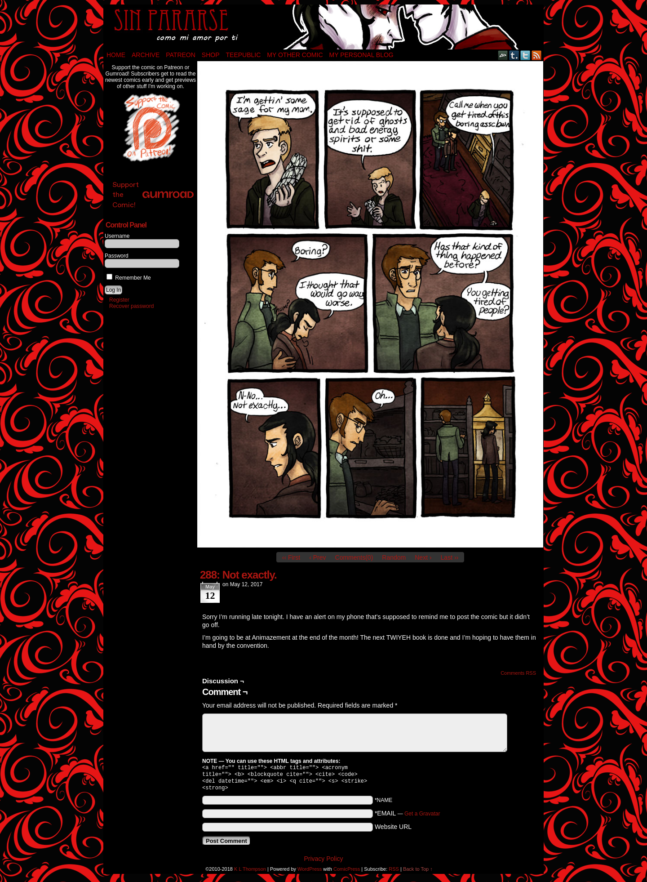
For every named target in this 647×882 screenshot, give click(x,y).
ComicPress (346, 872)
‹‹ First (291, 557)
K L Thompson (250, 872)
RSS (536, 55)
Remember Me (128, 278)
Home (115, 54)
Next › (423, 557)
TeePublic (243, 54)
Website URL (393, 830)
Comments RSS (518, 673)
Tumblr (514, 55)
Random (394, 557)
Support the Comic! (153, 194)
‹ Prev (317, 557)
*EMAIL (407, 816)
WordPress (309, 872)
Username (117, 236)
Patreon (180, 54)
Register (119, 300)
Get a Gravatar (422, 817)
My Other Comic (295, 54)
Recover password (131, 306)
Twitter (525, 55)
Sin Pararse (323, 26)
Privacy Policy (323, 862)
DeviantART (503, 55)
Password (117, 256)
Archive (146, 54)
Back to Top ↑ (418, 872)
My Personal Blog (361, 54)
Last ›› (450, 557)
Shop (211, 54)
